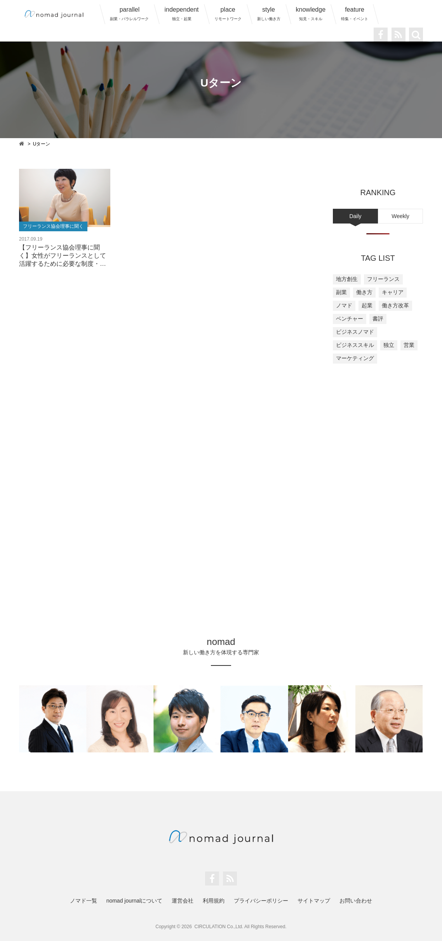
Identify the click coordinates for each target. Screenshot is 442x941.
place (228, 13)
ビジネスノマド (355, 332)
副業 (341, 292)
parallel (129, 13)
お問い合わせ (355, 901)
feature (354, 13)
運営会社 (182, 901)
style (268, 13)
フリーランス (383, 279)
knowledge (311, 13)
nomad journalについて (134, 901)
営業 (409, 345)
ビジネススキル (355, 345)
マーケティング (355, 358)
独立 (388, 345)
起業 (367, 305)
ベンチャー (349, 318)
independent (181, 13)
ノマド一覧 (83, 901)
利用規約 (213, 901)
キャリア (393, 292)
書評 (377, 318)
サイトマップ (314, 901)
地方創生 (347, 279)
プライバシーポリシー (261, 901)
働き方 (364, 292)
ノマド (344, 305)
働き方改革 (395, 305)
